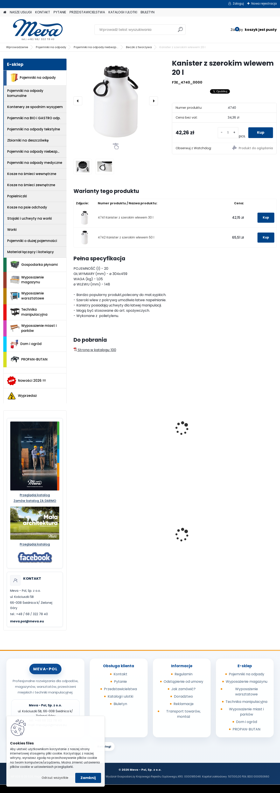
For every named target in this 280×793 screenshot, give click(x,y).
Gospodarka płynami (34, 265)
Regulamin (183, 674)
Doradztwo (183, 696)
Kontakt (120, 674)
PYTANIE (60, 12)
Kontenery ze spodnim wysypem (35, 107)
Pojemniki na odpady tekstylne (33, 129)
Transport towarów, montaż (183, 714)
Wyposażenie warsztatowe (27, 296)
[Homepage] (4, 12)
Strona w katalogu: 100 (95, 349)
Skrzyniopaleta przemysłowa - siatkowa (98, 534)
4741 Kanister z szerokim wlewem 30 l (125, 217)
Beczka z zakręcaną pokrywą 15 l (248, 431)
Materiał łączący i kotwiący (30, 252)
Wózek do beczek (245, 536)
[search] (180, 31)
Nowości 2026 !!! (26, 380)
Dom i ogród (25, 344)
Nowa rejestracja (264, 3)
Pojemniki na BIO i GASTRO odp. (33, 118)
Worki (12, 229)
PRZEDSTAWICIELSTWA (87, 12)
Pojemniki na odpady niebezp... (96, 47)
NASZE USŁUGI (21, 12)
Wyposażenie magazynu (27, 280)
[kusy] (228, 133)
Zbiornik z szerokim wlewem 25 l (144, 431)
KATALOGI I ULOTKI (122, 12)
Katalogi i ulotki (120, 696)
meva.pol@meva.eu (27, 621)
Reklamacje (183, 703)
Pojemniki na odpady (51, 47)
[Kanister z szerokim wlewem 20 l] (116, 101)
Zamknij (88, 777)
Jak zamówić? (183, 688)
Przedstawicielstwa (120, 688)
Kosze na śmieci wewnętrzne (31, 174)
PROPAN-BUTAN (28, 359)
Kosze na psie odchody (27, 207)
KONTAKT (42, 12)
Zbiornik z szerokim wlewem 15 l (92, 431)
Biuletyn (120, 703)
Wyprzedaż (22, 396)
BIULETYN (147, 12)
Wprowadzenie (17, 47)
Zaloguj (238, 3)
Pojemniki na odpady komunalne (25, 93)
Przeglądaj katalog (35, 495)
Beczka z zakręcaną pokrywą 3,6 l (197, 431)
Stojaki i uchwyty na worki (29, 218)
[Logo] (33, 30)
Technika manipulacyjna (28, 312)
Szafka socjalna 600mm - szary (201, 534)
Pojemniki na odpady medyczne (34, 162)
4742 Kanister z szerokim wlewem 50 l (126, 237)
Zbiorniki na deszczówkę (28, 140)
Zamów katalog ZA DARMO (35, 501)
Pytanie (120, 681)
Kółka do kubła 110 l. (144, 532)
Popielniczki (17, 196)
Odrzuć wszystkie (55, 778)
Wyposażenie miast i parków (33, 328)
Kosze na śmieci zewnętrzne (31, 185)
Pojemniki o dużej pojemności (32, 240)
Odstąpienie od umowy (183, 681)
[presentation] (78, 100)
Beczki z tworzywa (139, 47)
